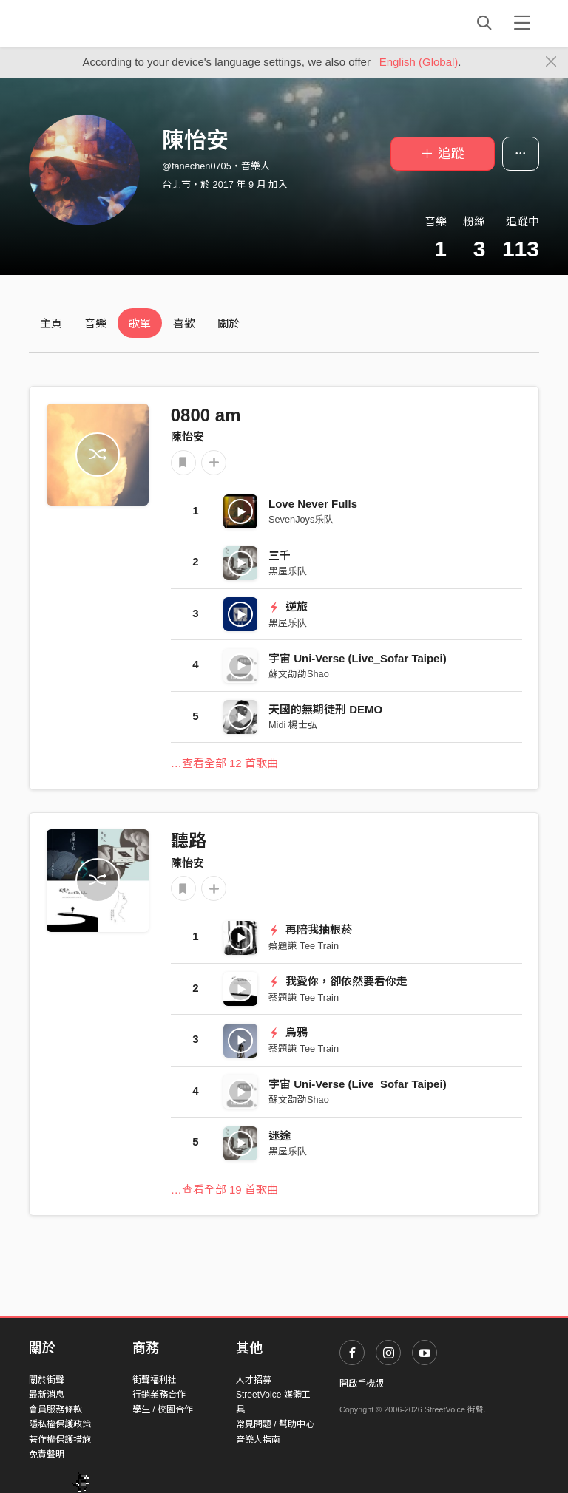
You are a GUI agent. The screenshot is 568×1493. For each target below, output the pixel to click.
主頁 (51, 323)
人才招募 (253, 1380)
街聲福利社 (154, 1380)
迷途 (279, 1135)
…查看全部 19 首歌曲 (224, 1189)
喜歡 (184, 323)
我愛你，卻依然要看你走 (338, 981)
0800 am (206, 415)
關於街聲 (46, 1380)
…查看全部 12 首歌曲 (224, 763)
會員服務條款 (55, 1409)
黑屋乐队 (287, 571)
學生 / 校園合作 (162, 1409)
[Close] (551, 62)
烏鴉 (288, 1032)
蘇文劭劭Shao (298, 673)
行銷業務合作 (159, 1395)
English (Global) (419, 61)
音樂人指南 (258, 1440)
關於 (228, 323)
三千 (279, 555)
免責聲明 (46, 1454)
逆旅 (288, 606)
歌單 (140, 323)
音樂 (95, 323)
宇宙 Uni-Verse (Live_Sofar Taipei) (357, 658)
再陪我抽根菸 (310, 929)
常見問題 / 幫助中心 (275, 1424)
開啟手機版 (361, 1383)
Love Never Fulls (312, 503)
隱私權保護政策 (60, 1424)
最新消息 (46, 1395)
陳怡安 (187, 436)
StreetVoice (90, 23)
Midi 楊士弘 (292, 724)
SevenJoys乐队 (301, 519)
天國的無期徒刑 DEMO (325, 709)
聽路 (188, 841)
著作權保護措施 (60, 1440)
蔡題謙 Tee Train (303, 945)
